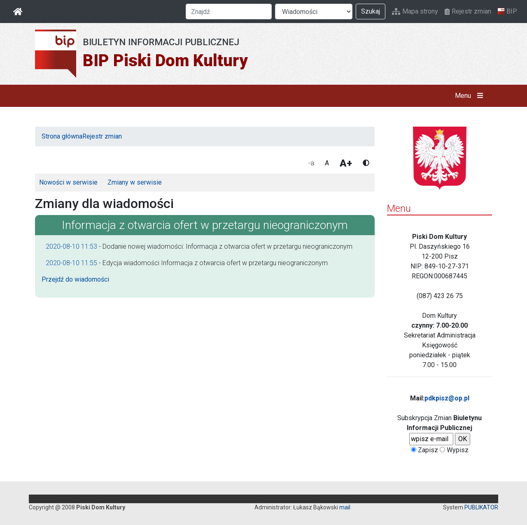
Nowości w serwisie (68, 182)
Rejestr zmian (468, 11)
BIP (507, 11)
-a (311, 163)
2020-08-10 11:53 (71, 246)
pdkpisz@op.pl (446, 398)
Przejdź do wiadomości (75, 279)
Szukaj (370, 11)
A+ (346, 163)
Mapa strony (415, 11)
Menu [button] (471, 96)
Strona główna (62, 136)
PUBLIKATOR (481, 507)
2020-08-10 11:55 (71, 263)
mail (344, 507)
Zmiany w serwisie (134, 182)
